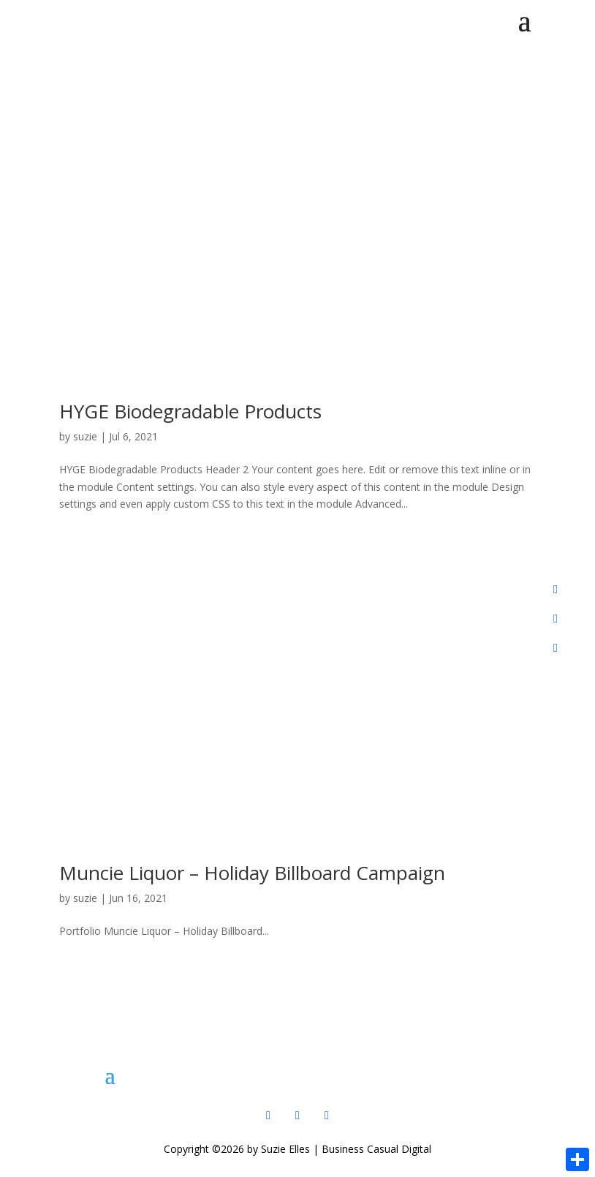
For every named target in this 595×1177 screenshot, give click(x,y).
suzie (85, 436)
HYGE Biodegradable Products (190, 411)
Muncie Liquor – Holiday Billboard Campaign (252, 873)
